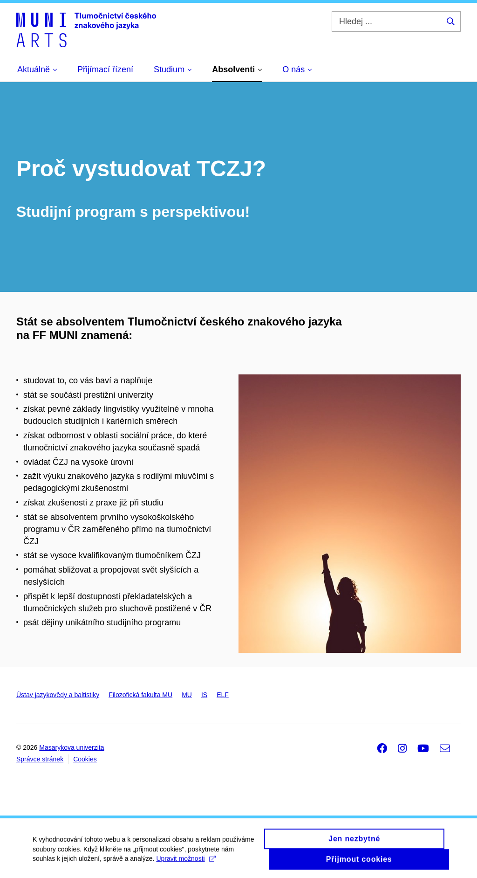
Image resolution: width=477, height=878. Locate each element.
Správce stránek (39, 759)
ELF (223, 694)
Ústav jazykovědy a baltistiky (57, 694)
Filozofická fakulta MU (140, 694)
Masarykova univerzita (71, 747)
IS (204, 694)
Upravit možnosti (185, 862)
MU (187, 694)
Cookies (85, 759)
